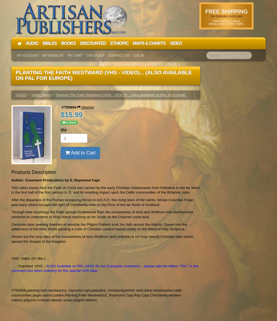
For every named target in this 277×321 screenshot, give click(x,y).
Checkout (95, 56)
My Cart (75, 56)
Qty (64, 130)
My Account (28, 56)
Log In (138, 56)
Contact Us (118, 56)
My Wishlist (53, 56)
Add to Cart (80, 153)
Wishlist (85, 107)
